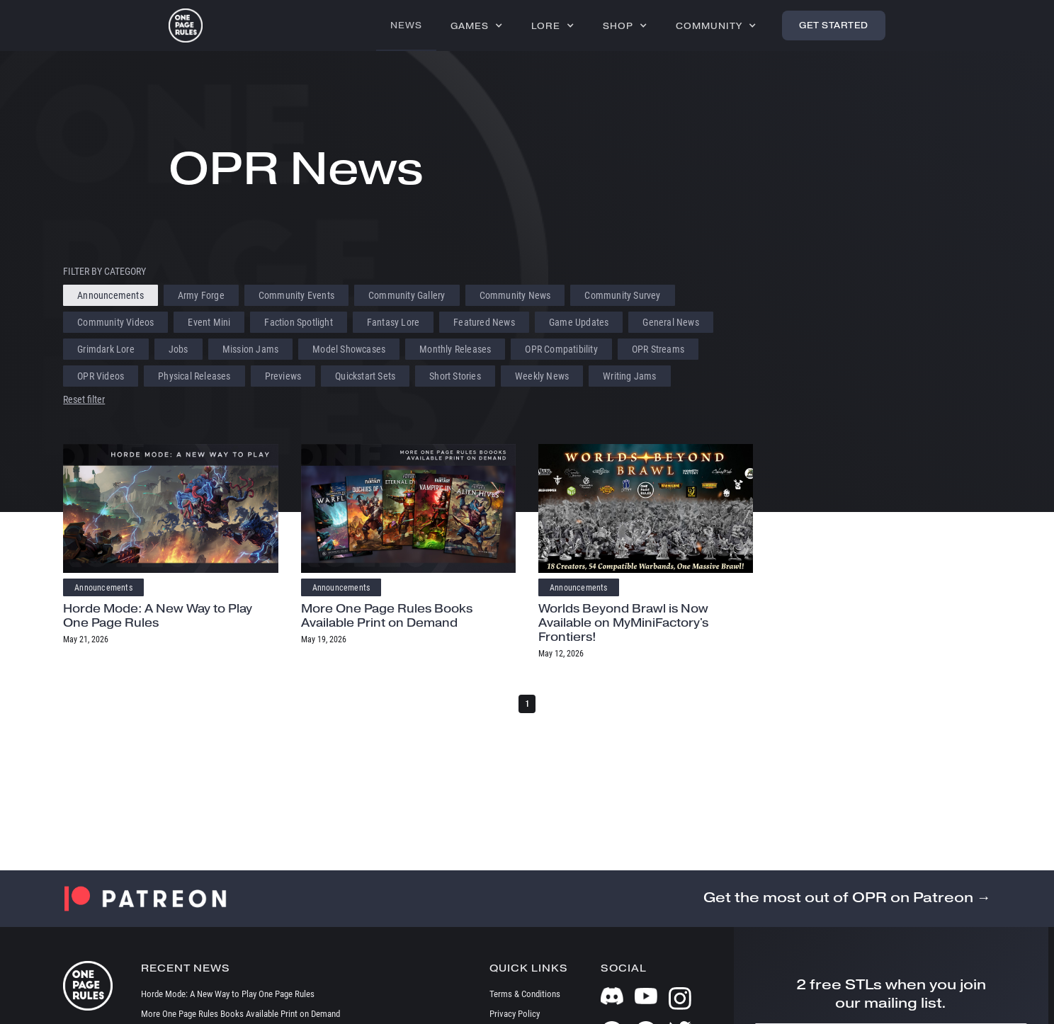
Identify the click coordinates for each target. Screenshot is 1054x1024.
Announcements (103, 588)
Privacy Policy (514, 1013)
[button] (476, 25)
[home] (186, 25)
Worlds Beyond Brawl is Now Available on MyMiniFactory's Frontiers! (623, 623)
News (406, 25)
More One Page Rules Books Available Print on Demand (386, 616)
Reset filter (84, 399)
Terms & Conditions (524, 994)
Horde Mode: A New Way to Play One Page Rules (157, 616)
